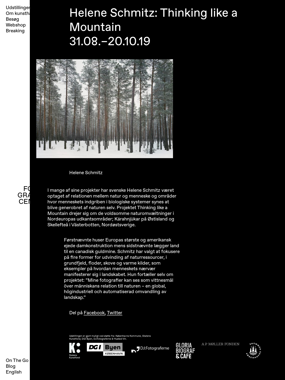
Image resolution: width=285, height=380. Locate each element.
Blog (11, 366)
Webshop (16, 25)
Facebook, (95, 313)
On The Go (17, 361)
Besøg (12, 19)
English (14, 372)
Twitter (114, 313)
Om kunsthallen (22, 13)
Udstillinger (18, 8)
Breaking (15, 31)
